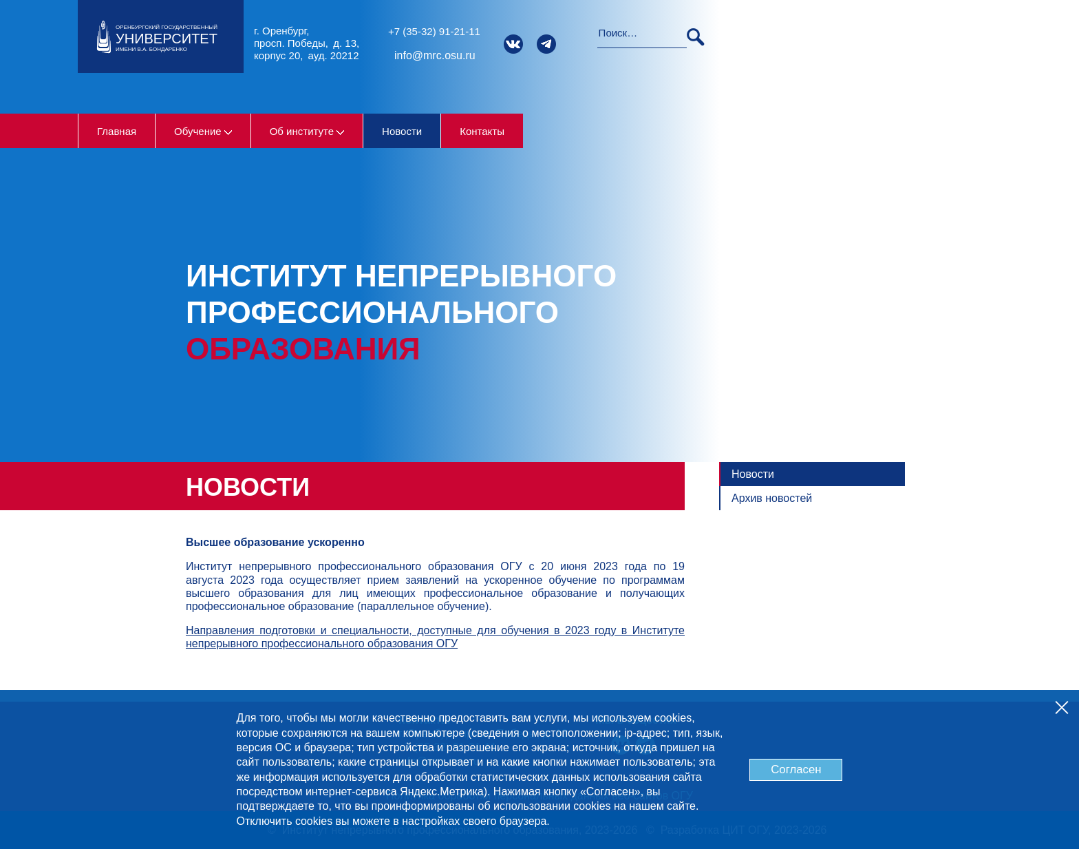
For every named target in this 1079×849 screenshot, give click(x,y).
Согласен (796, 769)
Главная (116, 131)
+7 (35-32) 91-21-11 (434, 31)
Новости (402, 131)
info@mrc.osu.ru (435, 55)
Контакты (482, 131)
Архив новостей (771, 498)
